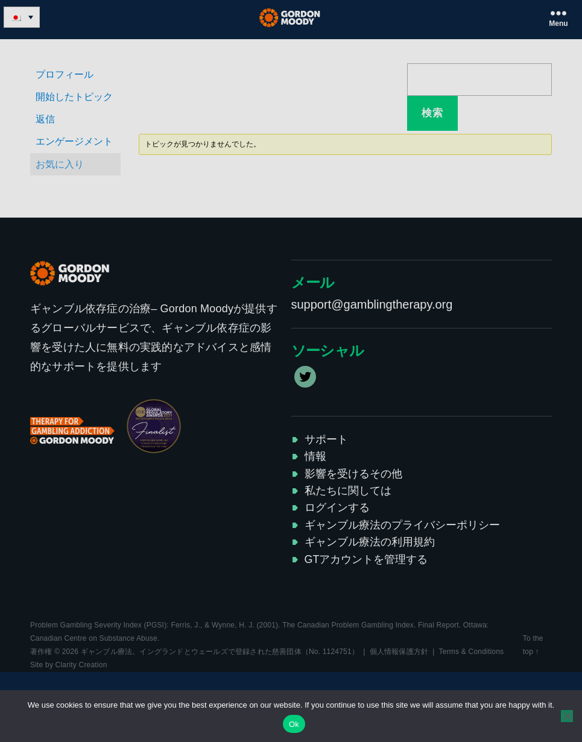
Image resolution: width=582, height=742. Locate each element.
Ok (294, 724)
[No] (567, 716)
